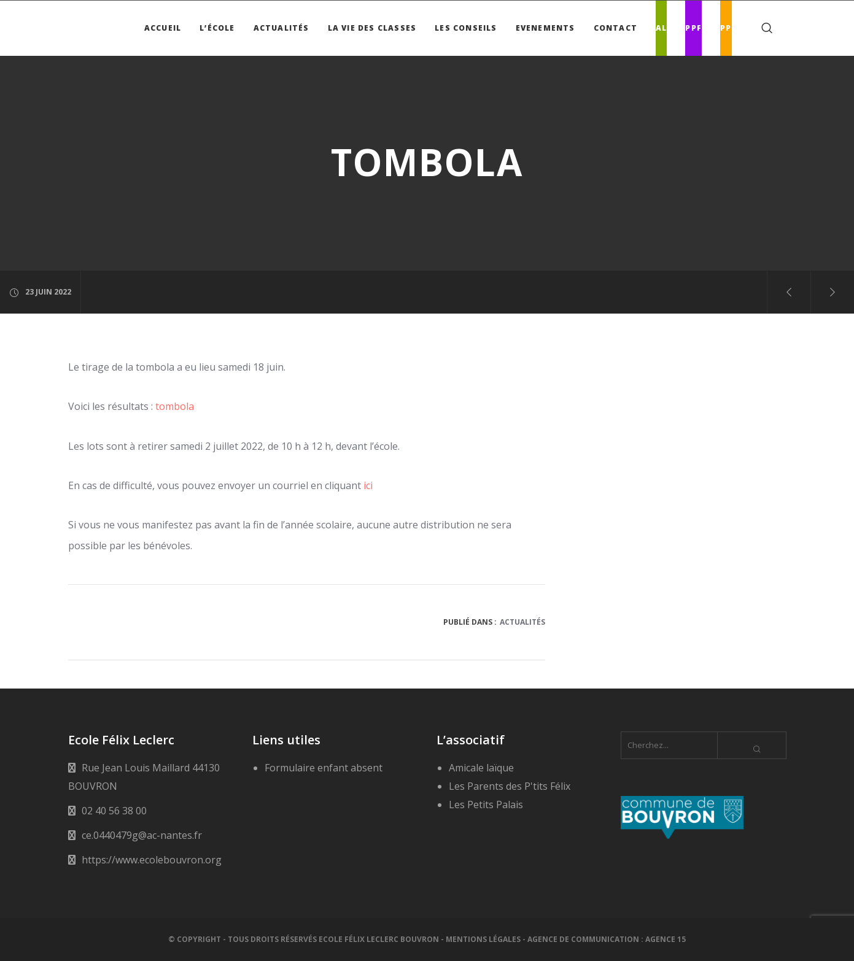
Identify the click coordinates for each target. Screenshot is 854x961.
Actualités (522, 622)
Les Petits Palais (486, 804)
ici (368, 485)
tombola (174, 406)
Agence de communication (583, 939)
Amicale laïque (481, 767)
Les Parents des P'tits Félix (509, 786)
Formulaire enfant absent (323, 767)
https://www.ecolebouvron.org (152, 859)
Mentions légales (483, 939)
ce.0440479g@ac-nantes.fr (142, 835)
